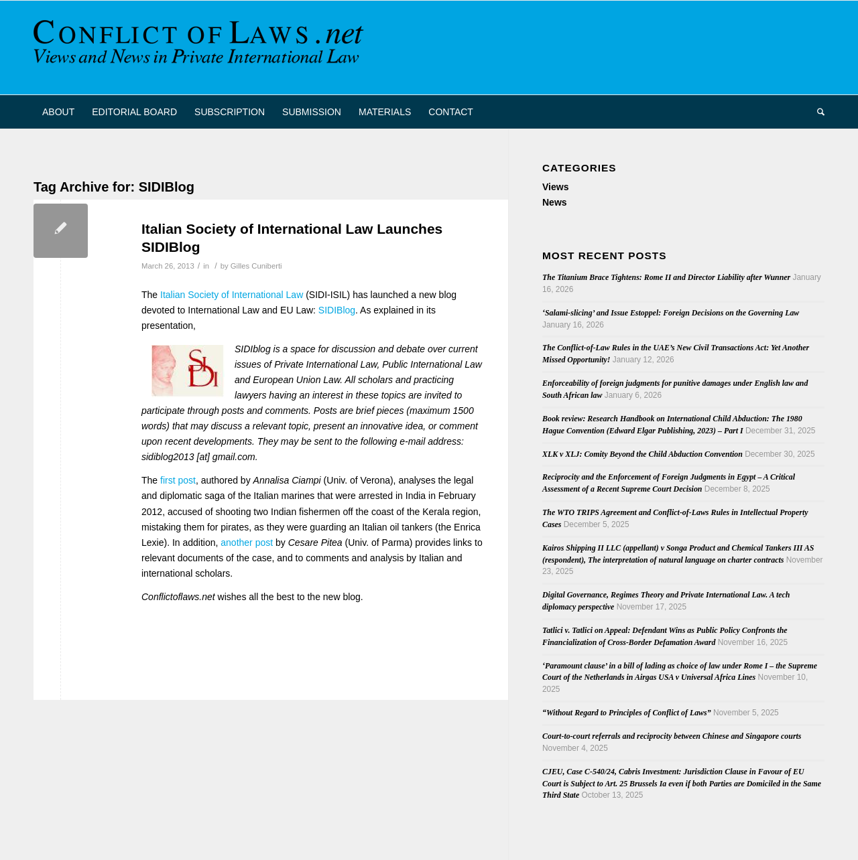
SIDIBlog (336, 310)
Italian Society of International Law (231, 294)
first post (178, 480)
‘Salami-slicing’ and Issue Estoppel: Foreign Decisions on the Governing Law (670, 312)
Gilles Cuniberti (256, 266)
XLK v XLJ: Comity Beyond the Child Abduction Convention (642, 454)
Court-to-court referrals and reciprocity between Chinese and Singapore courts (671, 736)
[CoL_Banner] (201, 47)
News (554, 202)
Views (555, 187)
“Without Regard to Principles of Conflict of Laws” (626, 712)
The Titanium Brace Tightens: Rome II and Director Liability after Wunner (666, 277)
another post (247, 542)
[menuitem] (58, 112)
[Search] (816, 112)
